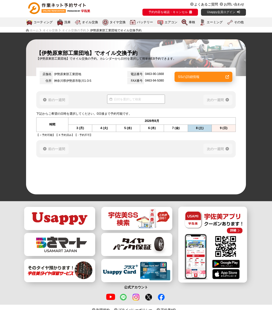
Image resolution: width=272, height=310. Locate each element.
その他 (239, 22)
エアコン (171, 22)
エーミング (215, 22)
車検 (192, 22)
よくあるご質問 (206, 4)
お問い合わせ (234, 4)
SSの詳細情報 (203, 77)
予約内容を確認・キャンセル (168, 12)
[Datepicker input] (136, 99)
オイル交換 (90, 22)
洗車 (67, 22)
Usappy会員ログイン (221, 12)
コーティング (43, 22)
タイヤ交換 (118, 22)
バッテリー (145, 22)
